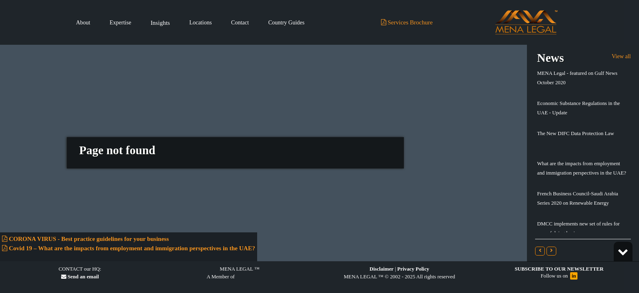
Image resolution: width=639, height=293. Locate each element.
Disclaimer (382, 269)
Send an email (80, 277)
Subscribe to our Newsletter (559, 269)
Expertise (120, 23)
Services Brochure (407, 22)
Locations (200, 23)
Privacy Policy (413, 269)
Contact (240, 23)
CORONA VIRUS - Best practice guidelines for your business (85, 239)
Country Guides (286, 23)
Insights (160, 23)
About (83, 23)
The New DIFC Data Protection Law (575, 133)
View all (621, 56)
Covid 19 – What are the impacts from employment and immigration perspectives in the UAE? (128, 248)
